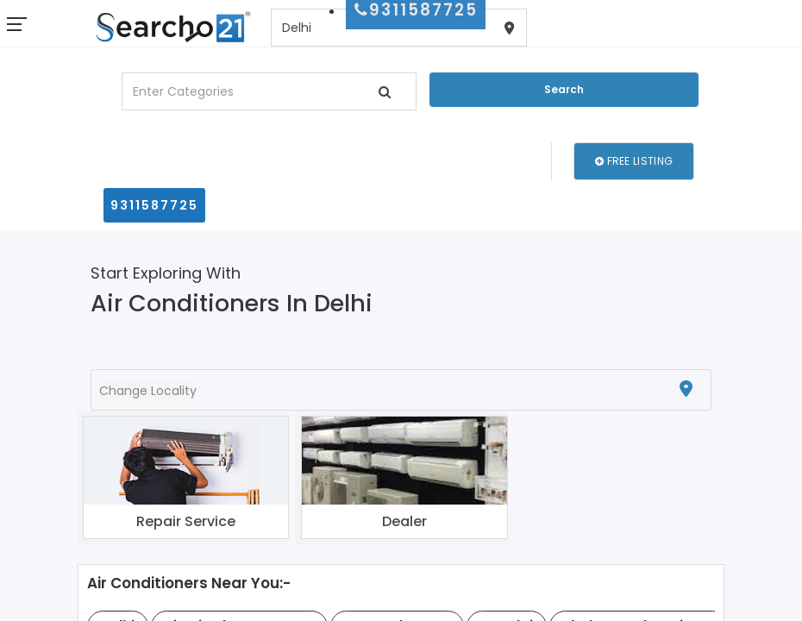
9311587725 (154, 205)
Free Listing (634, 161)
